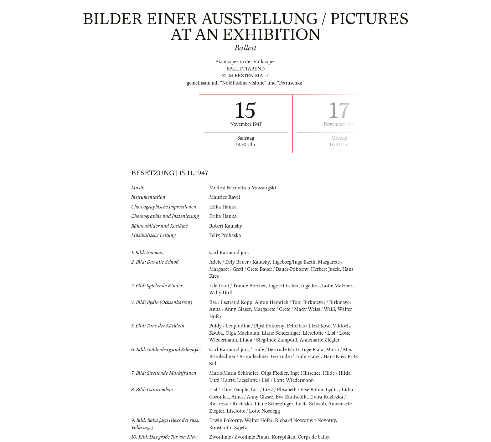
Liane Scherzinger (281, 333)
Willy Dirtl (221, 293)
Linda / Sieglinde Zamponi (268, 340)
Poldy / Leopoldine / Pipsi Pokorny (246, 326)
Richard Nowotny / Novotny (305, 420)
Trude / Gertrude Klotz (275, 349)
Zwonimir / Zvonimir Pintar (239, 437)
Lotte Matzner (337, 286)
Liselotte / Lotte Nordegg (253, 411)
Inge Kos (310, 286)
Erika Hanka (223, 207)
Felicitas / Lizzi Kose (308, 326)
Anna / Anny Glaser (230, 309)
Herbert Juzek (325, 269)
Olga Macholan (242, 333)
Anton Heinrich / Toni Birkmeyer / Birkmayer (303, 302)
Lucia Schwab (311, 404)
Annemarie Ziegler (319, 340)
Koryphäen (283, 437)
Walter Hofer (258, 420)
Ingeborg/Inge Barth (293, 262)
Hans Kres (334, 356)
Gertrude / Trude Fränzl (296, 356)
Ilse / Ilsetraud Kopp (230, 302)
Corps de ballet (314, 437)
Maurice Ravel (224, 197)
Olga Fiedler (274, 373)
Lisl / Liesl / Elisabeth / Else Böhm (287, 390)
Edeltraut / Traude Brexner (237, 286)
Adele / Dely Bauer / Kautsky (239, 262)
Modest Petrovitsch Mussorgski (242, 188)
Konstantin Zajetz (228, 427)
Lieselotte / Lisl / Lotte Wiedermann (275, 380)
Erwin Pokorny (225, 420)
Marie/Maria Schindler (233, 373)
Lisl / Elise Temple (228, 390)
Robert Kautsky (225, 226)
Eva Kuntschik (291, 397)
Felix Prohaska (225, 235)
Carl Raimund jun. (229, 252)
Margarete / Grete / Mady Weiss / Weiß (294, 309)
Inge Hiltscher (283, 286)
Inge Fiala (312, 349)
